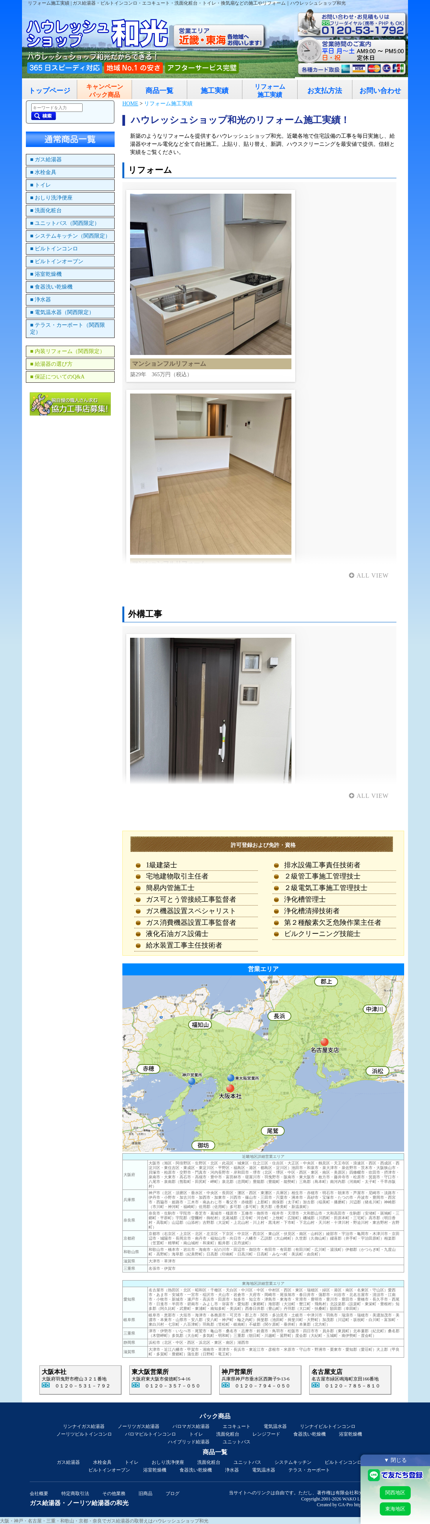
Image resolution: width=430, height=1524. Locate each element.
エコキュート (237, 1426)
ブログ (172, 1493)
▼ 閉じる (395, 1460)
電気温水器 (275, 1426)
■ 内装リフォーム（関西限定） (67, 351)
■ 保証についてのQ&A (57, 377)
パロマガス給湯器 (191, 1426)
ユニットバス (237, 1442)
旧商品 (145, 1493)
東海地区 (395, 1509)
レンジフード (266, 1434)
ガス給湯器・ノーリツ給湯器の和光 (79, 1503)
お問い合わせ (380, 91)
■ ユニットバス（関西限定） (65, 223)
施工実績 (215, 91)
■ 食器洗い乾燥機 (51, 287)
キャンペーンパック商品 (104, 90)
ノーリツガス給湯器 (138, 1426)
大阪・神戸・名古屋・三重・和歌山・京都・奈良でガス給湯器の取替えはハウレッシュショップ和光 (104, 1521)
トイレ (196, 1434)
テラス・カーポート (309, 1470)
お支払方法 (324, 91)
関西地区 (395, 1492)
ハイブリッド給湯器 (189, 1442)
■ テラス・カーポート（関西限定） (67, 328)
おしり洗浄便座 (168, 1462)
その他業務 (113, 1493)
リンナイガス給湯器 (84, 1426)
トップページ (49, 91)
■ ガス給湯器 (46, 159)
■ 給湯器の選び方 (51, 364)
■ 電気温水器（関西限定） (62, 312)
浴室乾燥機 (350, 1434)
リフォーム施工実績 (269, 90)
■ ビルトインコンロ (54, 249)
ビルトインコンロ (343, 1462)
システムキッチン (292, 1462)
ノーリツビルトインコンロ (84, 1434)
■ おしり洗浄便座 (51, 198)
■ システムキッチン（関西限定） (70, 236)
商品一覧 (159, 91)
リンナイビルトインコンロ (328, 1426)
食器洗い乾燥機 (309, 1434)
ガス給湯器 (68, 1462)
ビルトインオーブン (109, 1470)
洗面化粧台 (227, 1434)
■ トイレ (40, 185)
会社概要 (39, 1493)
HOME (130, 103)
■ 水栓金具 (43, 172)
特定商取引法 (75, 1493)
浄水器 (232, 1470)
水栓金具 (102, 1462)
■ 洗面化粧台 (46, 210)
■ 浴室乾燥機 (46, 274)
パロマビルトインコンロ (150, 1434)
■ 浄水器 (40, 299)
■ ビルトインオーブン (56, 261)
